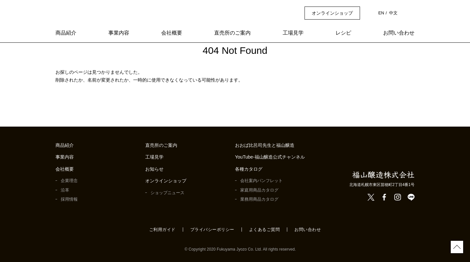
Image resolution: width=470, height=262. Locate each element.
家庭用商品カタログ (259, 190)
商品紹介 (65, 33)
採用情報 (69, 199)
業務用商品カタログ (259, 199)
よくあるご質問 (264, 229)
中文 (393, 13)
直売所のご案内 (232, 33)
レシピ (343, 33)
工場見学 (293, 33)
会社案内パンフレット (261, 180)
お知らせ (154, 169)
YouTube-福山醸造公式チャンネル (270, 157)
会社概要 (171, 33)
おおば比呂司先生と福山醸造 (264, 145)
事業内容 (118, 33)
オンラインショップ (332, 13)
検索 (411, 13)
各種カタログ (248, 169)
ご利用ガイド (162, 229)
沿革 (65, 190)
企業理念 (69, 180)
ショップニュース (167, 193)
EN (381, 13)
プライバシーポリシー (212, 229)
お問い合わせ (399, 33)
